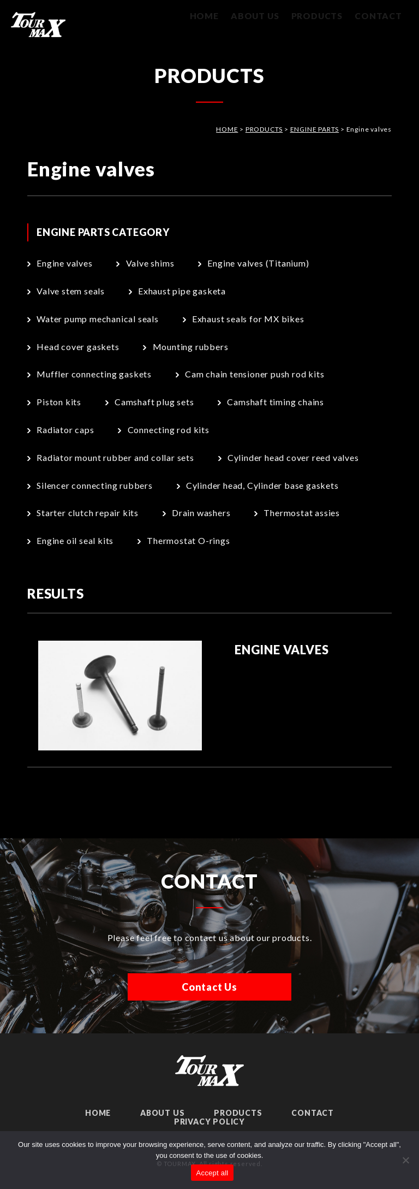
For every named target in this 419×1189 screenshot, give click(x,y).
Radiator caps (65, 429)
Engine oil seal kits (75, 540)
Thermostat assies (302, 512)
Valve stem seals (71, 291)
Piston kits (59, 402)
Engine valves (64, 263)
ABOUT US (246, 16)
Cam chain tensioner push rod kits (254, 374)
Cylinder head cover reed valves (293, 457)
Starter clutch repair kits (88, 512)
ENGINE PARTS (314, 129)
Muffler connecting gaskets (94, 374)
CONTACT (376, 16)
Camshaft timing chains (275, 402)
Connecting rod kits (169, 429)
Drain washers (201, 512)
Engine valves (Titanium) (258, 263)
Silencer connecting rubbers (95, 485)
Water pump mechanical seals (98, 318)
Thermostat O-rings (188, 540)
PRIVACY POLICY (209, 1121)
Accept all (212, 1173)
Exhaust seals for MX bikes (248, 318)
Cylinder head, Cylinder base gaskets (262, 485)
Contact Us (209, 987)
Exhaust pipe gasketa (182, 291)
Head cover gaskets (78, 346)
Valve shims (150, 263)
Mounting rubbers (191, 346)
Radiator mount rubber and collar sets (115, 457)
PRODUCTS (311, 16)
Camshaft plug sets (154, 402)
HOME (189, 16)
